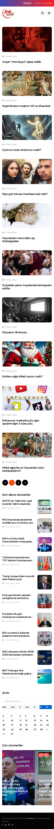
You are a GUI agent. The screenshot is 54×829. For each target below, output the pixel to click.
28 (41, 729)
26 (26, 729)
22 (47, 725)
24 (12, 729)
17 (12, 725)
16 (4, 725)
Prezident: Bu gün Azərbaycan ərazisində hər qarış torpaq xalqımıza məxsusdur (17, 618)
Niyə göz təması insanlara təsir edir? (25, 194)
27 (35, 729)
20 (35, 725)
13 (35, 720)
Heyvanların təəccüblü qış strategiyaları (18, 240)
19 (26, 725)
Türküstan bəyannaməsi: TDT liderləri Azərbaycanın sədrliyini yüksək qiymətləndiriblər (17, 562)
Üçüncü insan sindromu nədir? (21, 150)
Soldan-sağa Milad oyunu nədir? (22, 376)
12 (26, 720)
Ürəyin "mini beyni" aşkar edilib (21, 62)
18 (20, 725)
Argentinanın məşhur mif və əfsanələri (26, 106)
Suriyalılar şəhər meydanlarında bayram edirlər (27, 287)
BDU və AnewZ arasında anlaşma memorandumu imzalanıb (16, 635)
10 (12, 720)
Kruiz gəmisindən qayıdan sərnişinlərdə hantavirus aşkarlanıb (16, 598)
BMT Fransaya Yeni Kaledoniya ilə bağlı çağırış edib (16, 673)
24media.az (30, 818)
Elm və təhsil (13, 755)
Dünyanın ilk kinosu (14, 332)
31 (12, 734)
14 (41, 720)
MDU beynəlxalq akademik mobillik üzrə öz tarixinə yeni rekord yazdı (17, 522)
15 (47, 720)
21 (41, 725)
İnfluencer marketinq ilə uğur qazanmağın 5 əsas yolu (20, 422)
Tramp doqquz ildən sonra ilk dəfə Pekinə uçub (18, 578)
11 (20, 720)
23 (4, 729)
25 (20, 729)
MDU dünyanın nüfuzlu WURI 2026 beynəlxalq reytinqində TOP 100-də (18, 654)
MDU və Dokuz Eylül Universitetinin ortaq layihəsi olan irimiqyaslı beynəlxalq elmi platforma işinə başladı (18, 543)
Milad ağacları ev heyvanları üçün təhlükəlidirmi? (23, 469)
